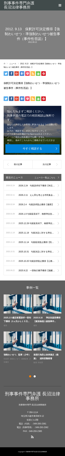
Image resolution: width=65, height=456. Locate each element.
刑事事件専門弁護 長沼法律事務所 (19, 5)
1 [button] (30, 376)
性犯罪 (6, 359)
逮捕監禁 (24, 359)
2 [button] (35, 376)
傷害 (5, 325)
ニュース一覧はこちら (44, 177)
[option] (33, 329)
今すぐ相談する (32, 148)
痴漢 (35, 362)
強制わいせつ (15, 359)
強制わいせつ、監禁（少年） (17, 354)
